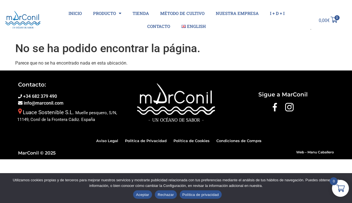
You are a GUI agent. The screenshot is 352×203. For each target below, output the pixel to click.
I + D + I (277, 13)
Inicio (75, 13)
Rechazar (166, 195)
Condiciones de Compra (238, 140)
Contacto (158, 26)
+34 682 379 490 (39, 96)
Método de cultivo (182, 13)
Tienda (141, 13)
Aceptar (142, 195)
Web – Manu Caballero (315, 152)
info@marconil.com (43, 103)
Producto (107, 13)
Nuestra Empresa (237, 13)
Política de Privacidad (146, 140)
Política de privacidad (200, 195)
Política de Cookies (191, 140)
